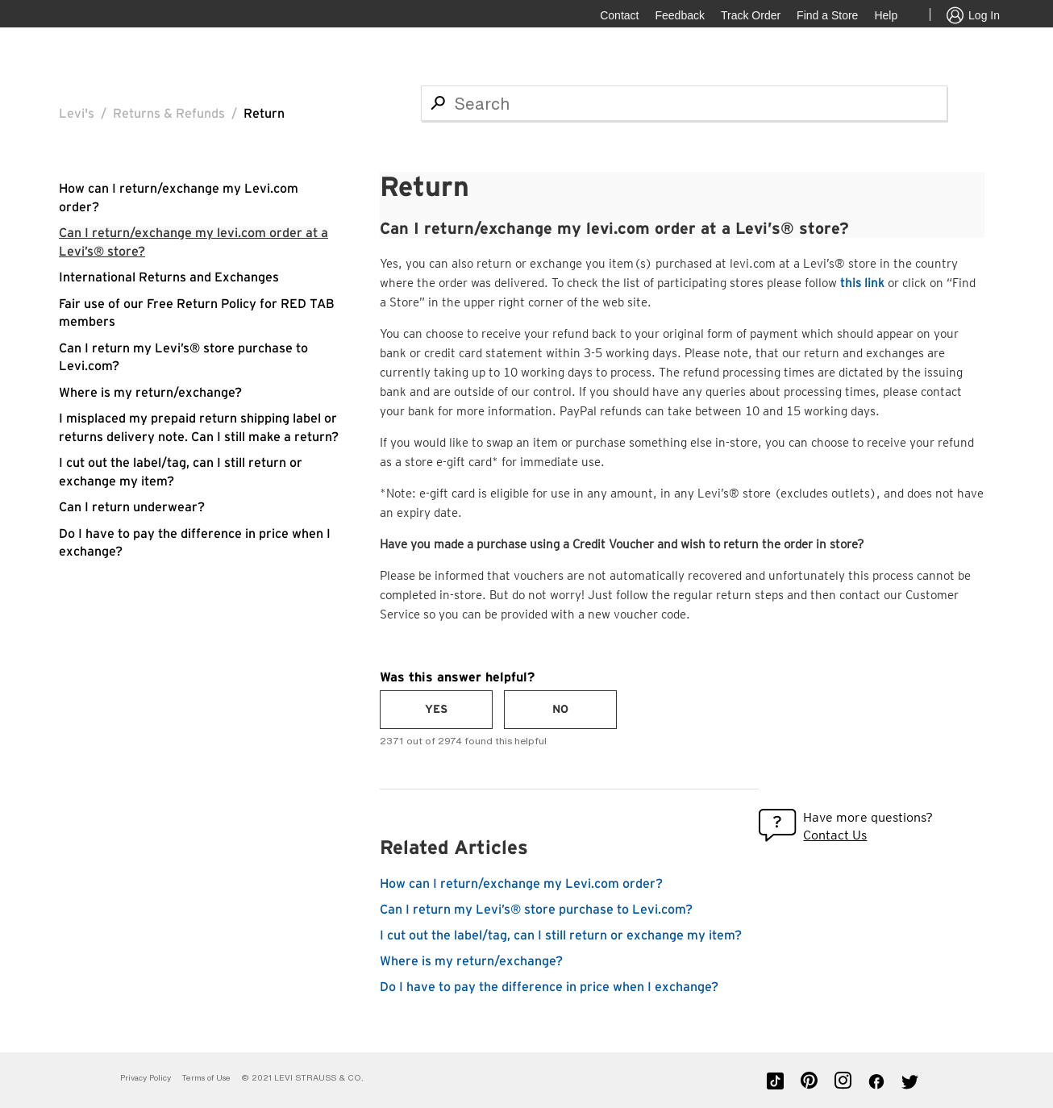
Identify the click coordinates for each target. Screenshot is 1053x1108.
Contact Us (835, 835)
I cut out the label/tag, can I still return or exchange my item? (561, 935)
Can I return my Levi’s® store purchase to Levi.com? (536, 909)
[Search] (684, 103)
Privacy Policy (145, 1078)
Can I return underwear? (132, 507)
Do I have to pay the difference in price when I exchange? (549, 987)
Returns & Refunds (169, 113)
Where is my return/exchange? (150, 392)
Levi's (76, 113)
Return (264, 113)
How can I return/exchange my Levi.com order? (521, 883)
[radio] (436, 709)
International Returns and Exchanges (169, 277)
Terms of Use (206, 1078)
